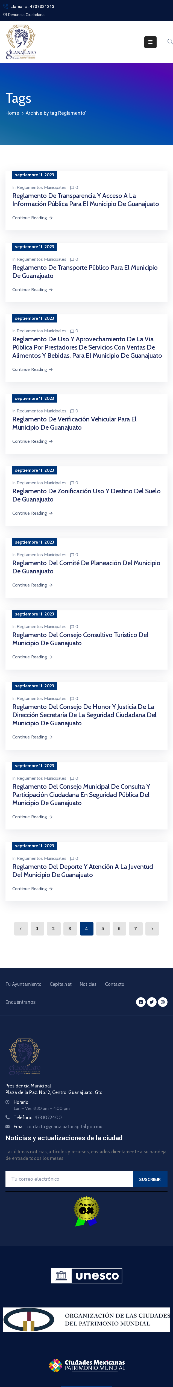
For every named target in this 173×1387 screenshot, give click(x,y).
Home (12, 113)
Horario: (21, 1102)
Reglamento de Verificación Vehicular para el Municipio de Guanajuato (74, 423)
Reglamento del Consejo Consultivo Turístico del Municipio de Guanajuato (80, 639)
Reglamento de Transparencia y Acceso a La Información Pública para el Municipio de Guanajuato (85, 200)
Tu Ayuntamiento (23, 984)
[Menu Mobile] (150, 42)
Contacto (115, 984)
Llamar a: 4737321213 (32, 6)
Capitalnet (61, 984)
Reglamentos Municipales (41, 187)
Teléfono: (38, 1117)
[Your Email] (69, 1179)
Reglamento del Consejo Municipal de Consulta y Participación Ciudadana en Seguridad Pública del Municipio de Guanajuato (81, 794)
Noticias (88, 984)
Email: (58, 1126)
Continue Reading (32, 217)
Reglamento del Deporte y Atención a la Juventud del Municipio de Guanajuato (82, 871)
